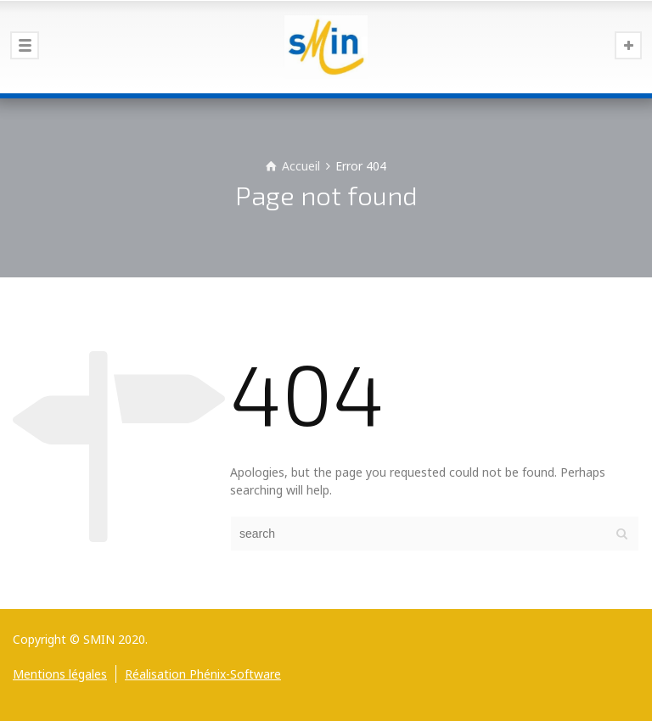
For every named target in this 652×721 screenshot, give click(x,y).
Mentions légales (60, 674)
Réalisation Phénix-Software (203, 674)
